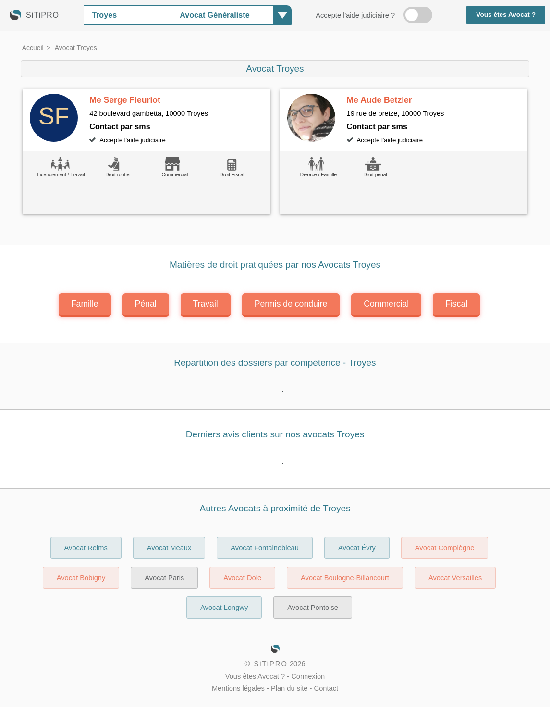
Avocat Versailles (455, 578)
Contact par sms (119, 126)
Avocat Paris (164, 578)
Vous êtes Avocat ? (506, 14)
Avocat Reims (86, 548)
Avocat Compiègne (445, 548)
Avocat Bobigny (81, 578)
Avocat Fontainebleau (265, 548)
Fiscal (456, 304)
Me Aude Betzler (379, 100)
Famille (84, 304)
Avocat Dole (242, 578)
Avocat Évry (357, 548)
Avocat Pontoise (312, 607)
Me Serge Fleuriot (124, 100)
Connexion (308, 676)
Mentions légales (238, 688)
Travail (205, 304)
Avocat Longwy (224, 607)
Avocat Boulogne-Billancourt (345, 578)
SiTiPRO (270, 664)
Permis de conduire (291, 304)
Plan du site (289, 688)
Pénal (146, 304)
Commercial (386, 304)
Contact (326, 688)
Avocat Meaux (169, 548)
